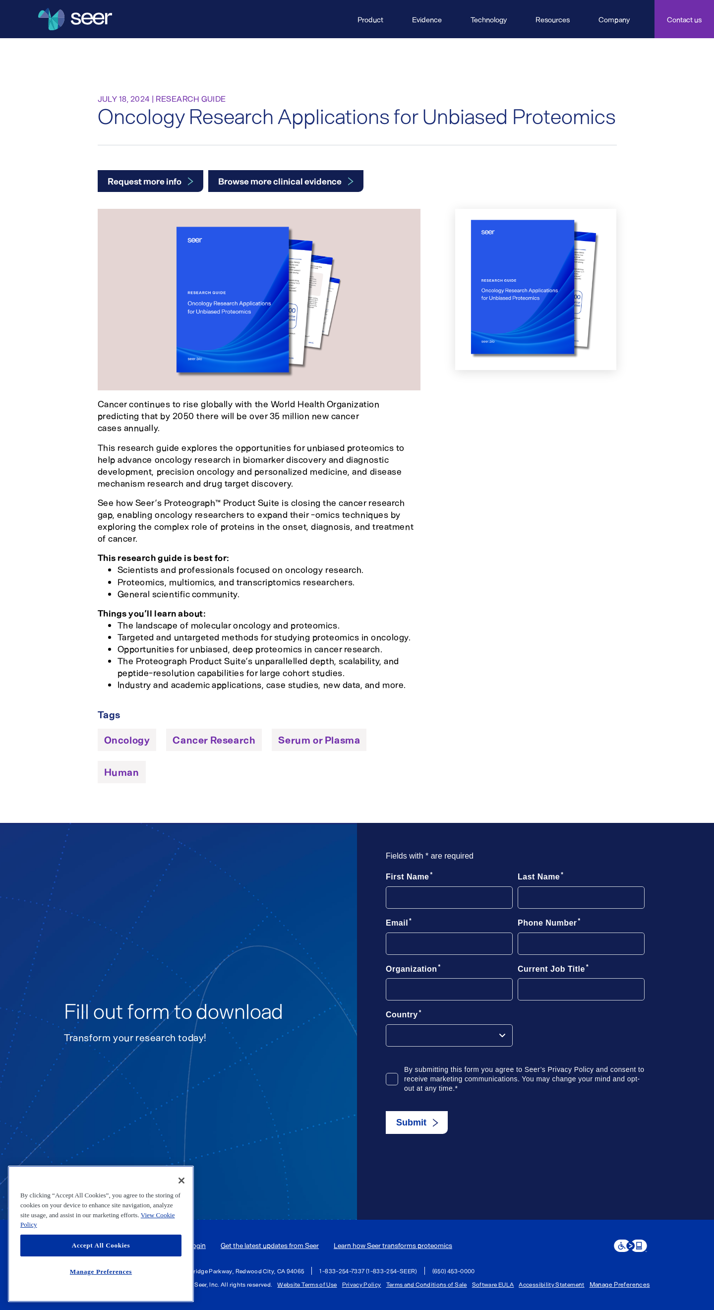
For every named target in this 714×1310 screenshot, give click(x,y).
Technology (489, 19)
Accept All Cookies (101, 1245)
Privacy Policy (361, 1284)
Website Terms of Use (307, 1284)
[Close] (181, 1180)
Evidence (427, 19)
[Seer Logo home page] (75, 19)
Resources (553, 19)
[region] (101, 1234)
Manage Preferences (620, 1284)
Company (614, 19)
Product (370, 19)
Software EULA (493, 1284)
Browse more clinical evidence (280, 181)
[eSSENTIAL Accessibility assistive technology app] (630, 1246)
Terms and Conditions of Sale (426, 1284)
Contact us (684, 19)
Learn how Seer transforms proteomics (393, 1245)
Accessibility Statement (551, 1284)
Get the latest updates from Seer (270, 1245)
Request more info (144, 181)
